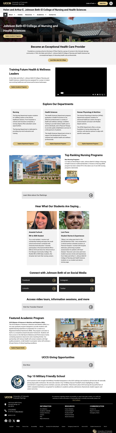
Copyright (11, 426)
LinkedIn (25, 288)
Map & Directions (44, 418)
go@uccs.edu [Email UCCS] (11, 415)
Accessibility (34, 426)
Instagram (64, 280)
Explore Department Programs (26, 143)
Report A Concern (94, 411)
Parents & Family (69, 414)
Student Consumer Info (95, 426)
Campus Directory (45, 413)
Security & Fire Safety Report (52, 426)
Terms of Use (25, 426)
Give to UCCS (85, 426)
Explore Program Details (17, 348)
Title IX (105, 426)
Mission (41, 426)
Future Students (69, 409)
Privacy (17, 426)
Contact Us (52, 15)
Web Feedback (76, 400)
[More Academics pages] (42, 15)
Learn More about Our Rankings (35, 195)
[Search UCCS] (111, 3)
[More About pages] (11, 15)
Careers (42, 414)
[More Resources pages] (30, 15)
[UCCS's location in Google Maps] (15, 404)
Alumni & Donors (69, 416)
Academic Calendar (45, 411)
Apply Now (103, 3)
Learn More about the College (58, 60)
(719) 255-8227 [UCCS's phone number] (12, 409)
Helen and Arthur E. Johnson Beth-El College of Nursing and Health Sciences (44, 9)
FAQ (41, 416)
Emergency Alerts (94, 413)
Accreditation (43, 409)
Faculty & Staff (69, 413)
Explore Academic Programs (13, 36)
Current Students (69, 411)
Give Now (26, 365)
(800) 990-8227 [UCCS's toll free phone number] (19, 411)
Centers (20, 15)
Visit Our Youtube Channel (33, 307)
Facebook (26, 280)
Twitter (62, 288)
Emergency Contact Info (73, 426)
